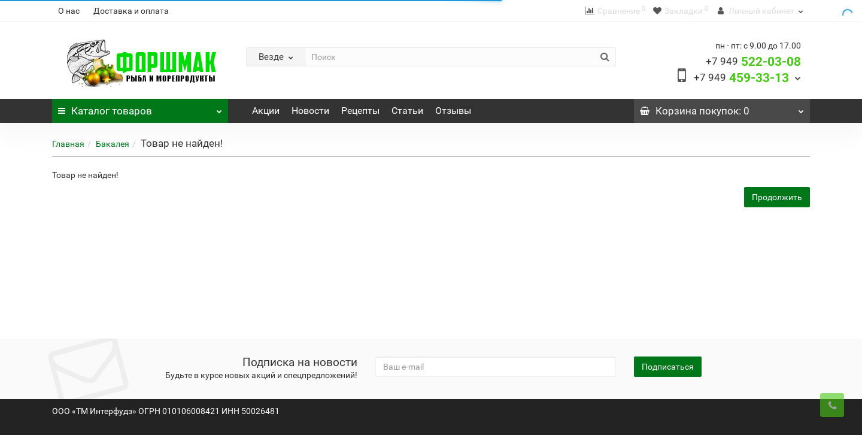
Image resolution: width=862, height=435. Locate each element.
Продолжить (777, 197)
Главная (68, 144)
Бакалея (112, 144)
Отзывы (453, 110)
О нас (69, 11)
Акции (266, 110)
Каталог (140, 108)
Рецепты (360, 110)
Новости (310, 110)
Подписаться (668, 366)
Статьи (407, 110)
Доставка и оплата (131, 11)
